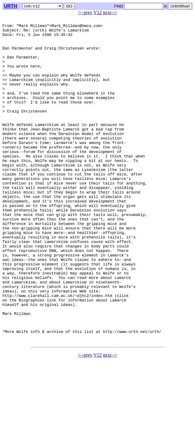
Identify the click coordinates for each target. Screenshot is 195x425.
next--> (110, 12)
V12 (97, 12)
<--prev (85, 12)
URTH (10, 6)
